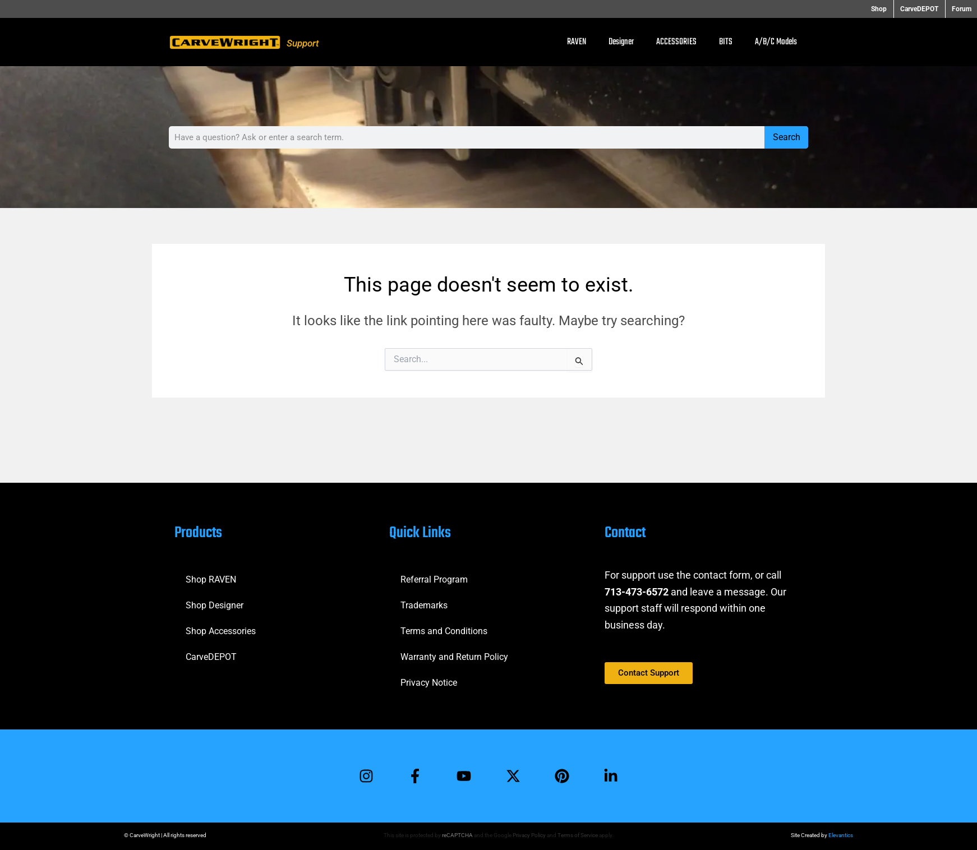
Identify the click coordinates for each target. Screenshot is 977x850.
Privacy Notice (428, 682)
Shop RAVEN (211, 579)
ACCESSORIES (676, 42)
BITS (725, 42)
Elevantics (840, 835)
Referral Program (434, 579)
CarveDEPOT (211, 656)
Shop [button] (882, 9)
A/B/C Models (776, 42)
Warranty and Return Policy (454, 656)
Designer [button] (621, 42)
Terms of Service (577, 835)
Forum (961, 9)
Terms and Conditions (443, 630)
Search (786, 137)
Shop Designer (214, 604)
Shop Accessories (221, 630)
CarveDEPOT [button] (921, 9)
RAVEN (576, 42)
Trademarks (424, 604)
